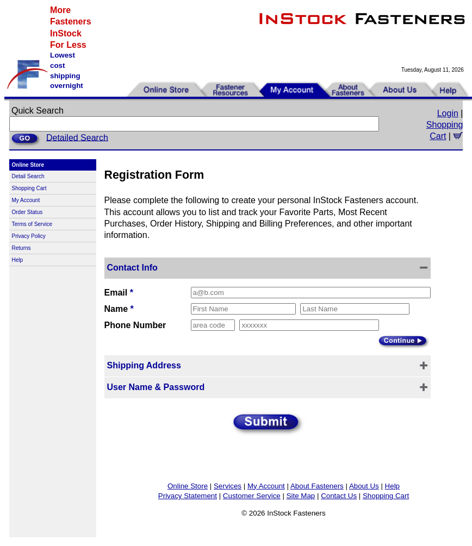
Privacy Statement (187, 496)
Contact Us (339, 496)
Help (17, 260)
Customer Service (252, 496)
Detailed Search (77, 137)
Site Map (301, 496)
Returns (21, 248)
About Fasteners (317, 486)
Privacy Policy (29, 236)
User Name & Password (156, 387)
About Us (364, 486)
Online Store (187, 486)
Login (447, 113)
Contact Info (132, 267)
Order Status (27, 212)
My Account (26, 200)
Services (227, 486)
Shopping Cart (29, 188)
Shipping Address (144, 365)
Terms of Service (32, 224)
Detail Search (28, 176)
